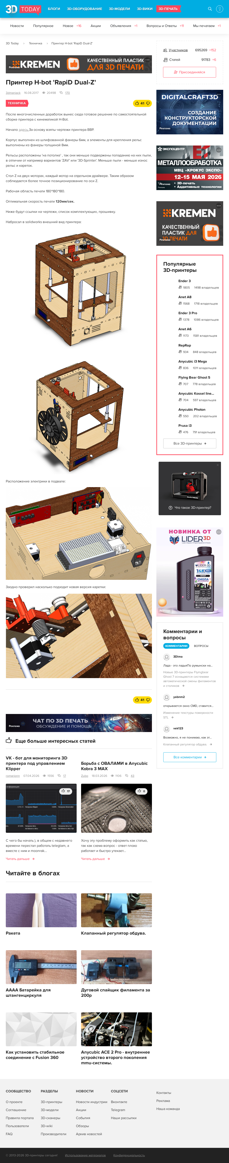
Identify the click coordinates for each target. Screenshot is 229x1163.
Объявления (123, 26)
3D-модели (50, 1110)
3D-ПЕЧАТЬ (168, 9)
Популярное (43, 26)
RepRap (184, 345)
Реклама (14, 67)
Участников (178, 50)
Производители (53, 1134)
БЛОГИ (54, 9)
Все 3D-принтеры (188, 443)
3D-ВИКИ (145, 9)
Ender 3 (184, 281)
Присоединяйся (189, 72)
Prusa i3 (185, 425)
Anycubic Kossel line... (196, 393)
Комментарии (176, 646)
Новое (72, 26)
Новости (17, 26)
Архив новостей (89, 1134)
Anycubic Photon (191, 409)
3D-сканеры (50, 1118)
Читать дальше (18, 859)
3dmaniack (13, 93)
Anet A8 (185, 297)
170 (67, 93)
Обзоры (82, 1126)
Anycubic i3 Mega (192, 361)
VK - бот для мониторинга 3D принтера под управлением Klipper (36, 763)
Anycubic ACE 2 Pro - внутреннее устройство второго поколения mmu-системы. (115, 1058)
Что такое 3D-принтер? (193, 507)
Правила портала (20, 1118)
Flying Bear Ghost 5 (194, 377)
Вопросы (201, 646)
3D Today (12, 43)
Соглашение (16, 1110)
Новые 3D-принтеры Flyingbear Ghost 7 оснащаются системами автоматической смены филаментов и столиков (189, 679)
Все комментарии (188, 757)
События (83, 1118)
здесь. (24, 129)
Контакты (163, 1093)
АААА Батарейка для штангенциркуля (28, 992)
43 (132, 776)
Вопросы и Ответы (165, 26)
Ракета (13, 933)
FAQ (9, 1134)
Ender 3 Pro (187, 313)
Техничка (35, 43)
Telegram (118, 1110)
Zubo (84, 776)
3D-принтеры (51, 1102)
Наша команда (168, 1109)
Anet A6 (185, 329)
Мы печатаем (207, 26)
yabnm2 (179, 697)
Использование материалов (85, 1155)
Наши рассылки (124, 1118)
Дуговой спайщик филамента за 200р (115, 992)
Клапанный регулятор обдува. (113, 933)
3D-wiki (47, 1126)
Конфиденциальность (129, 1155)
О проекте (14, 1102)
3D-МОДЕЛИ (119, 9)
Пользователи (17, 1126)
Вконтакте (119, 1102)
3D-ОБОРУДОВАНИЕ (84, 9)
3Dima (178, 656)
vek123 (178, 728)
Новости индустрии (91, 1102)
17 (64, 776)
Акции (96, 26)
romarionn (13, 776)
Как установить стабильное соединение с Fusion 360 (35, 1055)
